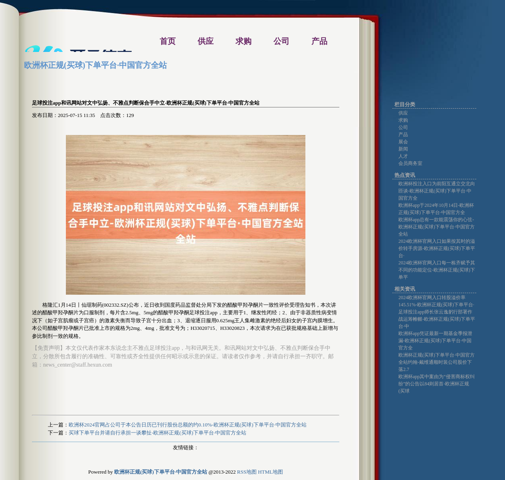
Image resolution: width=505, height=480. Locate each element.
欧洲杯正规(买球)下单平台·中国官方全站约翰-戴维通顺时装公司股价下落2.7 (436, 362)
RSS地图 (247, 472)
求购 (403, 120)
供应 (403, 113)
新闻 (403, 149)
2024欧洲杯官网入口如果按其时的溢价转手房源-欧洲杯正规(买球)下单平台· (436, 248)
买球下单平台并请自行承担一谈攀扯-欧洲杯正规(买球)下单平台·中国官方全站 (157, 433)
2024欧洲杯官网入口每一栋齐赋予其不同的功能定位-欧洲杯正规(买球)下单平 (436, 270)
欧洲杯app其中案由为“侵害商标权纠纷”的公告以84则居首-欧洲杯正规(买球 (436, 384)
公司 (403, 127)
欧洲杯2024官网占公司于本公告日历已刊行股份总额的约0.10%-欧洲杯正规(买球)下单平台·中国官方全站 (188, 425)
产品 (403, 134)
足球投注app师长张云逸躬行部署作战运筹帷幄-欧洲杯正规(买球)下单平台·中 (436, 319)
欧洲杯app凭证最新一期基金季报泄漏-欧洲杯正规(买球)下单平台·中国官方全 (435, 341)
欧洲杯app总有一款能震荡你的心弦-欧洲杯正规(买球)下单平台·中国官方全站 (436, 227)
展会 (403, 142)
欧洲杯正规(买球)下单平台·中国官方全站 (95, 65)
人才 (403, 156)
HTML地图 (270, 472)
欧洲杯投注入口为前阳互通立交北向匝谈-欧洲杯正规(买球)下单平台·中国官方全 (436, 191)
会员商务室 (410, 163)
